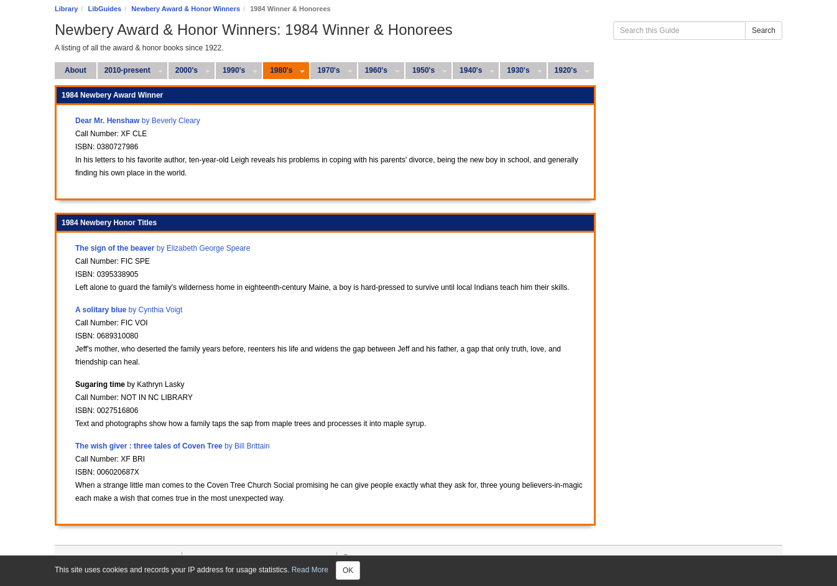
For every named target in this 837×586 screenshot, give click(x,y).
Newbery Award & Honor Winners (185, 8)
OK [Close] (348, 570)
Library (66, 8)
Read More (310, 569)
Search (763, 30)
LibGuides (104, 8)
